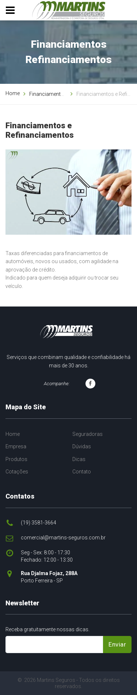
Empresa (15, 446)
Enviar (117, 644)
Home (12, 93)
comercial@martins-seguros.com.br (63, 537)
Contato (81, 472)
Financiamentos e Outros (58, 94)
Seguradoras (87, 434)
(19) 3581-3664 (38, 523)
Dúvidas (81, 446)
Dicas (78, 459)
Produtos (16, 459)
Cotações (16, 472)
